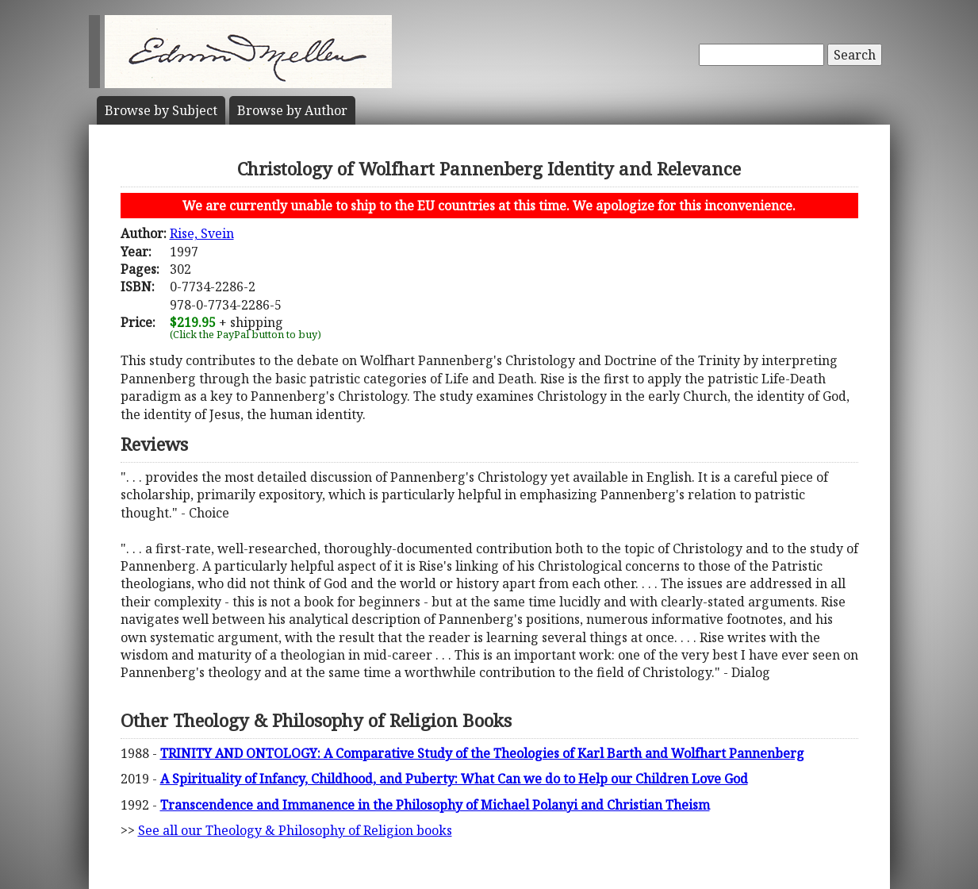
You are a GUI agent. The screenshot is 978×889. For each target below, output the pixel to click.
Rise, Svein (202, 233)
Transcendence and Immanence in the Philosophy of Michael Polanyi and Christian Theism (435, 805)
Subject (161, 110)
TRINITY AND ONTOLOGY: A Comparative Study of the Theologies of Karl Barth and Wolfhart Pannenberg (482, 753)
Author (292, 110)
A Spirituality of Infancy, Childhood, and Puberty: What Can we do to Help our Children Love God (454, 778)
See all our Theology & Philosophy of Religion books (295, 830)
